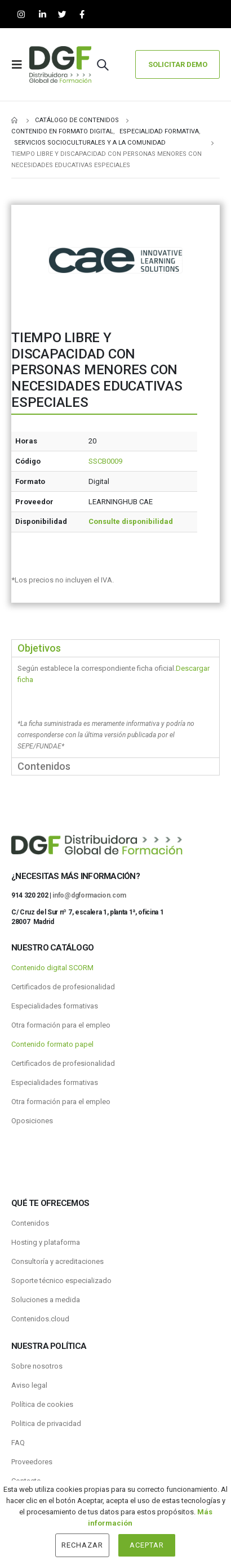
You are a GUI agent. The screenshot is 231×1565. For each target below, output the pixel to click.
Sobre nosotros (37, 1366)
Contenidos (30, 1223)
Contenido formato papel (52, 1044)
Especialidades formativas (54, 1006)
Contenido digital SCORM (52, 967)
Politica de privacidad (46, 1423)
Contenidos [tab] (43, 766)
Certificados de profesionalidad (63, 987)
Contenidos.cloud (40, 1319)
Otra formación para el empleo (60, 1025)
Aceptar (147, 1545)
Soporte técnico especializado (61, 1280)
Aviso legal (29, 1385)
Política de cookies (42, 1404)
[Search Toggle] (102, 64)
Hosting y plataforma (45, 1242)
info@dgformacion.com (89, 895)
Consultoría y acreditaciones (57, 1261)
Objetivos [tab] (39, 648)
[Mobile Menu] (20, 64)
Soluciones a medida (45, 1299)
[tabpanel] (115, 707)
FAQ (18, 1442)
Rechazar (82, 1545)
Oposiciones (32, 1120)
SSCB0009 (105, 461)
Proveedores (31, 1462)
